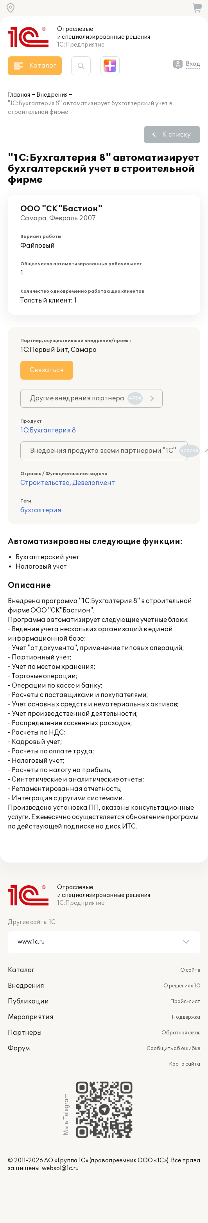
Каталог (21, 970)
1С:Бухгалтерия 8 (48, 430)
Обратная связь (180, 1033)
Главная (19, 95)
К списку (176, 135)
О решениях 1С (181, 986)
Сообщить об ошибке (173, 1048)
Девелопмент (93, 483)
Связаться (47, 370)
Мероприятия (31, 1017)
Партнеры (25, 1033)
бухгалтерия (40, 510)
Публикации (28, 1001)
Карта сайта (184, 1064)
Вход (193, 64)
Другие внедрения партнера (86, 398)
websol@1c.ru (60, 1168)
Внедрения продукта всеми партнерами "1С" (109, 451)
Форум (19, 1048)
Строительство (45, 483)
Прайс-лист (185, 1001)
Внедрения (52, 95)
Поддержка (186, 1017)
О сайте (190, 970)
